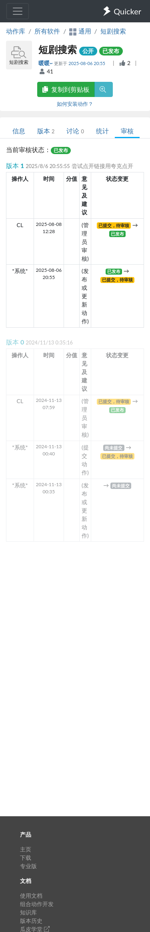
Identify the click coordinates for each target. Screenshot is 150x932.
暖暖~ (46, 62)
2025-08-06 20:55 (87, 63)
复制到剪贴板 (66, 89)
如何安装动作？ (75, 104)
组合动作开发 (37, 903)
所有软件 (47, 31)
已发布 (110, 50)
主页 (25, 849)
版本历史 (31, 920)
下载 (25, 857)
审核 (127, 131)
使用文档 (31, 895)
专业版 (28, 866)
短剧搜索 (113, 31)
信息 (18, 131)
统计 (102, 131)
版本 (45, 131)
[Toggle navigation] (17, 11)
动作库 (15, 31)
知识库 (28, 912)
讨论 (75, 131)
